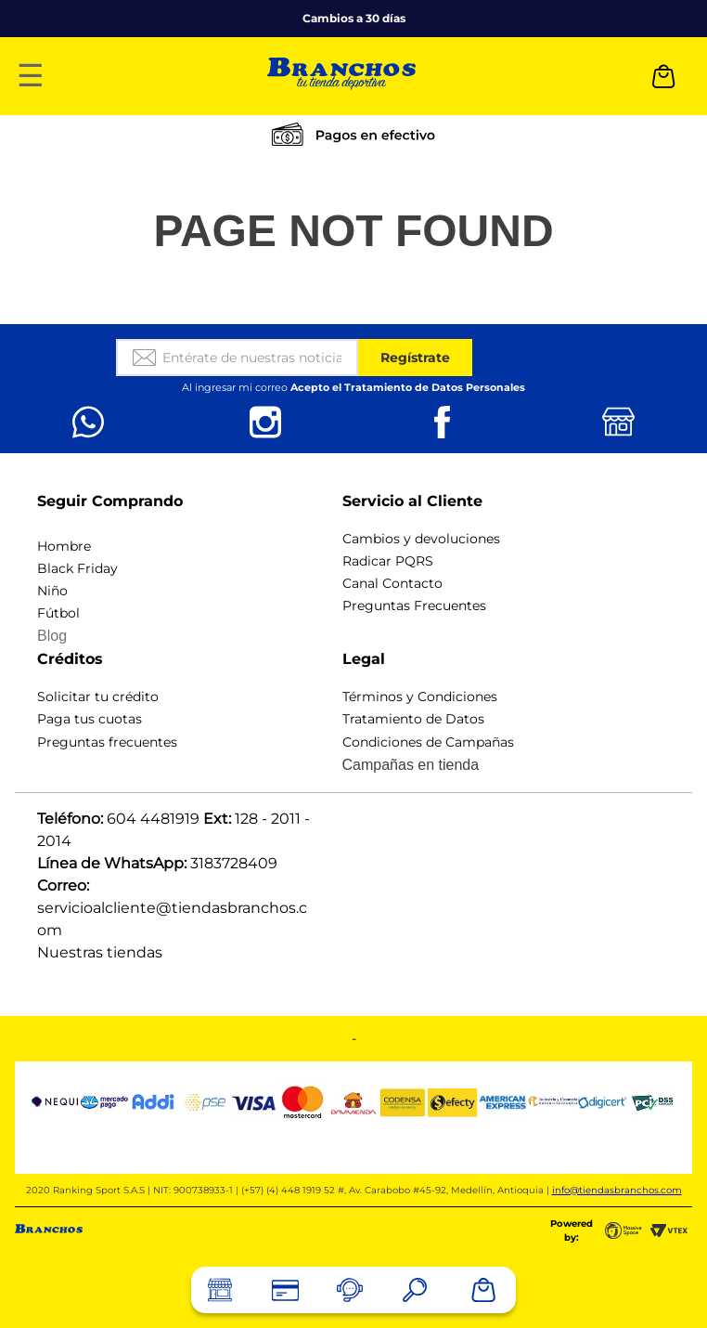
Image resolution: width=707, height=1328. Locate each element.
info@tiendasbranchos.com (617, 1190)
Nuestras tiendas (99, 952)
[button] (414, 1290)
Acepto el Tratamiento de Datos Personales (407, 387)
